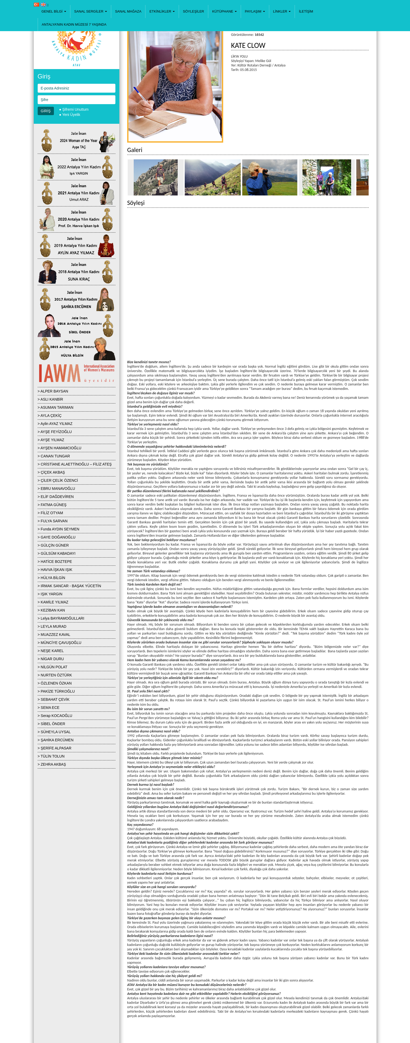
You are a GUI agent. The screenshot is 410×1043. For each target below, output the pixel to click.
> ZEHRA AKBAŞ (52, 764)
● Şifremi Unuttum (74, 109)
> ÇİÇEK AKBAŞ (51, 472)
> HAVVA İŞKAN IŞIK (55, 570)
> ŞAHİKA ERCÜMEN (56, 740)
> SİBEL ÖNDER (51, 724)
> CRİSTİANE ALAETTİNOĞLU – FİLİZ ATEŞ (75, 464)
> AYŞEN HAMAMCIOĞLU (59, 448)
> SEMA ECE (49, 707)
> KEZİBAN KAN (51, 610)
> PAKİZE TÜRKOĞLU (56, 691)
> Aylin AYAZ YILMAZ (55, 424)
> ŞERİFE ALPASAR (54, 748)
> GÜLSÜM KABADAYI (57, 553)
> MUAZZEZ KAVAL (54, 634)
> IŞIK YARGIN (50, 594)
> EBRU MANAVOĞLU (56, 488)
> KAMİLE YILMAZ (53, 602)
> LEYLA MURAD (52, 626)
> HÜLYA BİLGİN (51, 578)
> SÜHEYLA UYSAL (54, 732)
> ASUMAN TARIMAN (56, 407)
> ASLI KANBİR (50, 399)
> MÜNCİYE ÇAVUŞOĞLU (59, 643)
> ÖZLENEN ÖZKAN (55, 683)
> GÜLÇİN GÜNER (53, 545)
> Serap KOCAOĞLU (55, 716)
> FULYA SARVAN (53, 521)
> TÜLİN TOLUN (51, 756)
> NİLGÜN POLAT (53, 667)
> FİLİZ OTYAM (50, 513)
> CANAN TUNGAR (54, 456)
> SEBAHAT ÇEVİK (54, 699)
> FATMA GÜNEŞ (52, 505)
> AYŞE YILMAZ (51, 440)
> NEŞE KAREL (51, 651)
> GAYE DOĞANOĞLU (57, 537)
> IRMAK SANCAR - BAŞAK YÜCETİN (69, 586)
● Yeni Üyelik (69, 115)
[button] (54, 11)
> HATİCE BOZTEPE (55, 561)
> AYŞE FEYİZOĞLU (55, 432)
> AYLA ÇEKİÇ (50, 415)
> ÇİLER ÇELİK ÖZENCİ (58, 480)
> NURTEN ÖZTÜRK (55, 675)
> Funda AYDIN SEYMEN (59, 529)
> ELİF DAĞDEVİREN (56, 497)
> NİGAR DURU (51, 659)
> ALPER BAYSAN (53, 391)
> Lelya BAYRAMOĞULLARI (61, 618)
